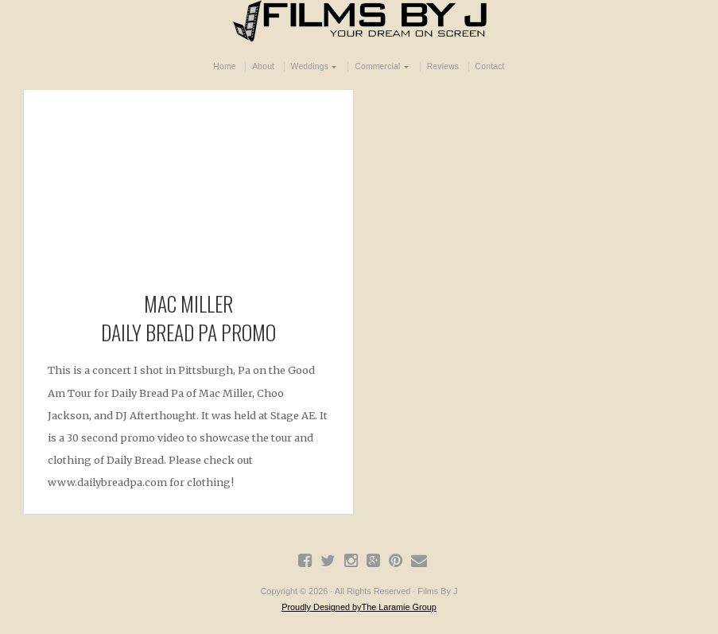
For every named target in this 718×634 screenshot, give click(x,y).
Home (224, 66)
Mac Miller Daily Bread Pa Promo (188, 317)
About (263, 66)
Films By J (359, 21)
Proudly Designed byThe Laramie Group (359, 607)
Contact (490, 66)
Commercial (377, 66)
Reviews (443, 66)
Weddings (309, 66)
